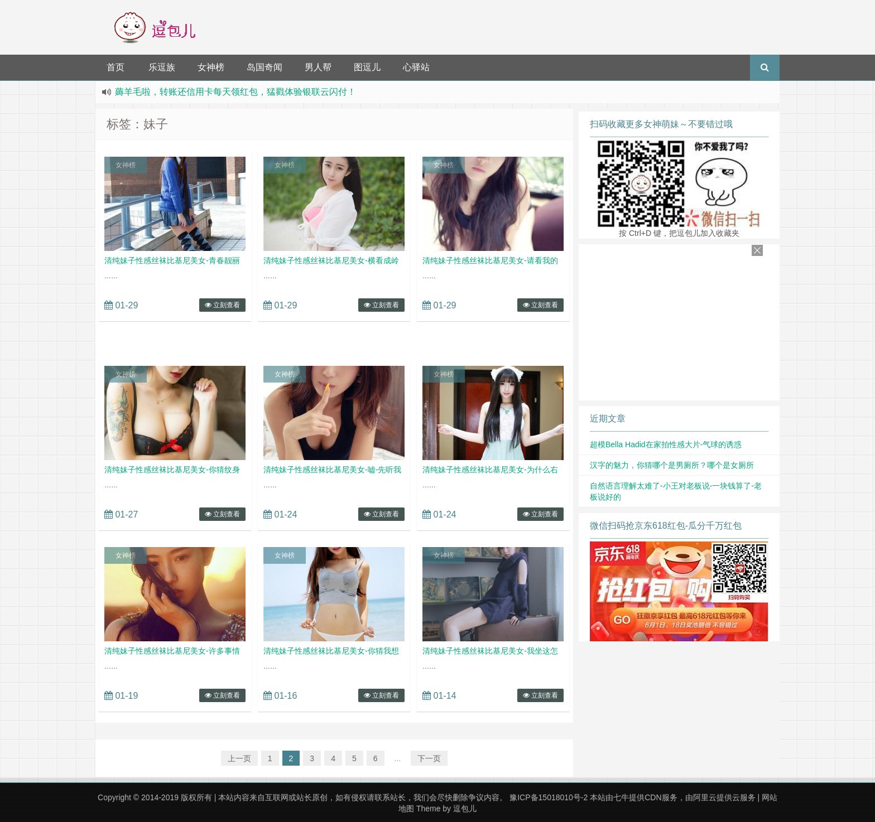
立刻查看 (222, 305)
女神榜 (211, 67)
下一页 (429, 758)
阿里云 (705, 797)
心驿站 (416, 67)
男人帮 (318, 67)
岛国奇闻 (264, 67)
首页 (115, 67)
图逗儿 (367, 67)
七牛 (621, 797)
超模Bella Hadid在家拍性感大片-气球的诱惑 (666, 444)
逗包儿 (465, 808)
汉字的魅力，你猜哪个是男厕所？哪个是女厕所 (672, 465)
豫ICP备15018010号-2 (548, 797)
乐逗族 (161, 67)
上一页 (239, 758)
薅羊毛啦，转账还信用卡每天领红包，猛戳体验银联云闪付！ (235, 91)
